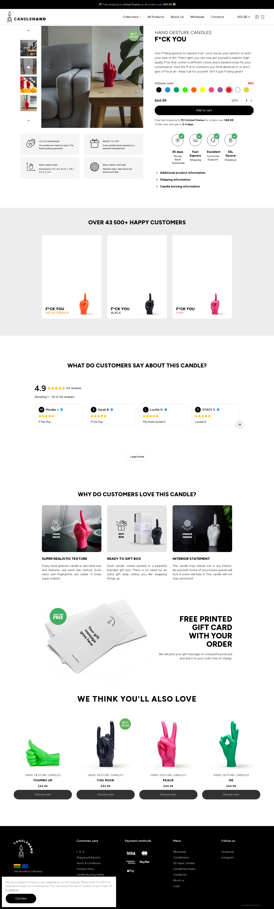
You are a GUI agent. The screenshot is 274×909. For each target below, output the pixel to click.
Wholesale (197, 17)
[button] (28, 31)
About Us (177, 17)
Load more (137, 457)
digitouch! (255, 905)
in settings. (12, 889)
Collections (132, 17)
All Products (155, 17)
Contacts (217, 17)
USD (243, 17)
